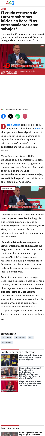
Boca (31, 338)
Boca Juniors (6, 338)
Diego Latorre (20, 338)
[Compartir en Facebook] (3, 116)
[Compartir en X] (10, 116)
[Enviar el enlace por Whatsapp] (17, 116)
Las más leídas (10, 428)
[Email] (25, 116)
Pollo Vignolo (7, 342)
